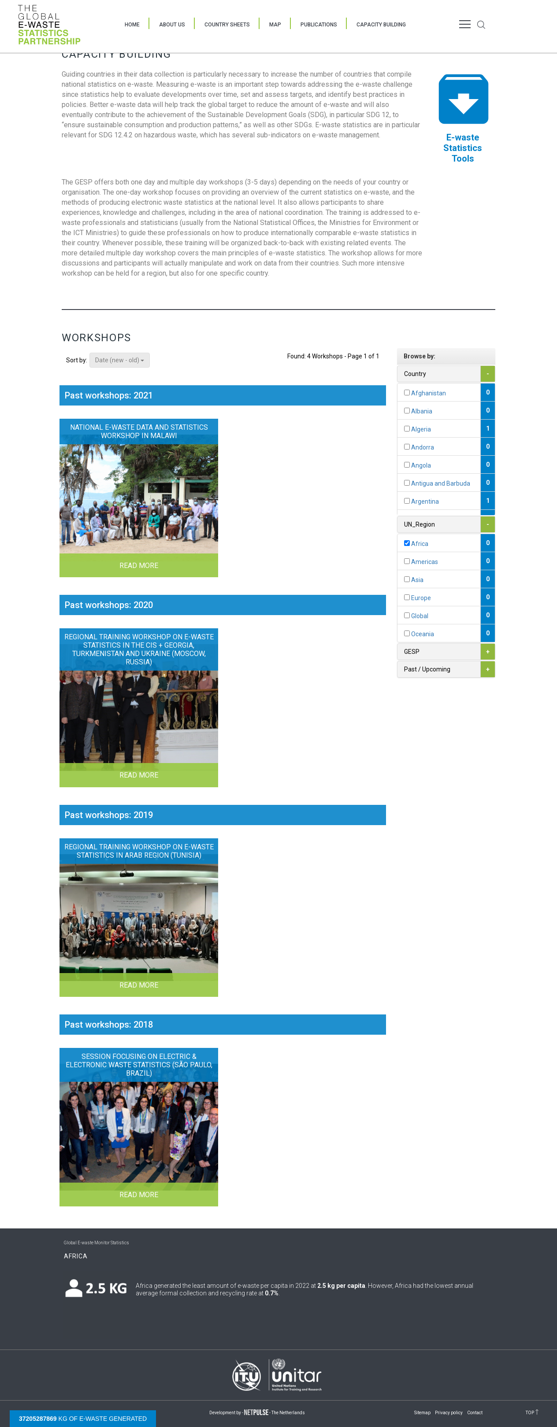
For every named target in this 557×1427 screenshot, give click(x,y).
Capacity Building (381, 25)
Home (132, 25)
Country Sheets (227, 25)
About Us (172, 25)
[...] (407, 392)
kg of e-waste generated (83, 1418)
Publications (319, 25)
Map (275, 25)
